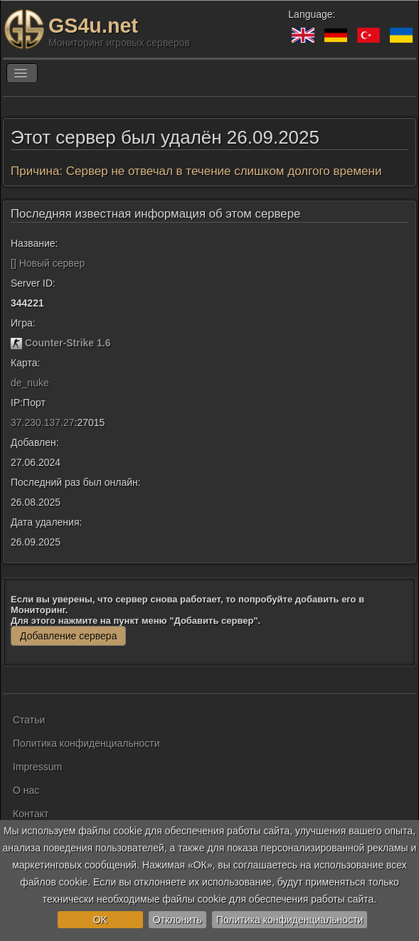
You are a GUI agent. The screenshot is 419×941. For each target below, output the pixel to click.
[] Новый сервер (48, 263)
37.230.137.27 (43, 422)
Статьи (29, 719)
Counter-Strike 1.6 (68, 343)
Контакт (30, 813)
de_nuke (30, 382)
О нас (26, 790)
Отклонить (177, 919)
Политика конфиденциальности (290, 919)
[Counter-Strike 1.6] (16, 343)
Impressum (37, 766)
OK (100, 919)
